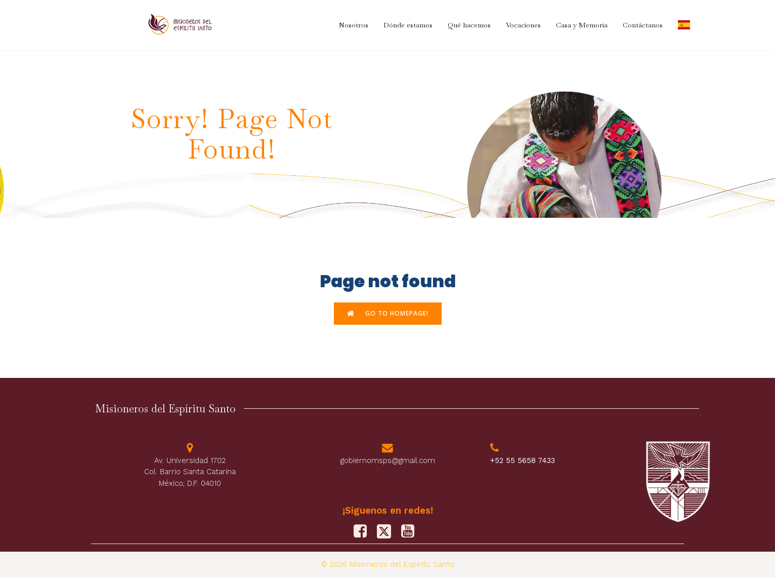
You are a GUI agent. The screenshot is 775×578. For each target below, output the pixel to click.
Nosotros (353, 24)
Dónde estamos (408, 24)
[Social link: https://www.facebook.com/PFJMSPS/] (364, 532)
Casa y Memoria (582, 24)
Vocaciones (523, 24)
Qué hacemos (469, 24)
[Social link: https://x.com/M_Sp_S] (388, 532)
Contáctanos (643, 24)
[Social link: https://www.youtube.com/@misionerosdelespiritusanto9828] (411, 532)
